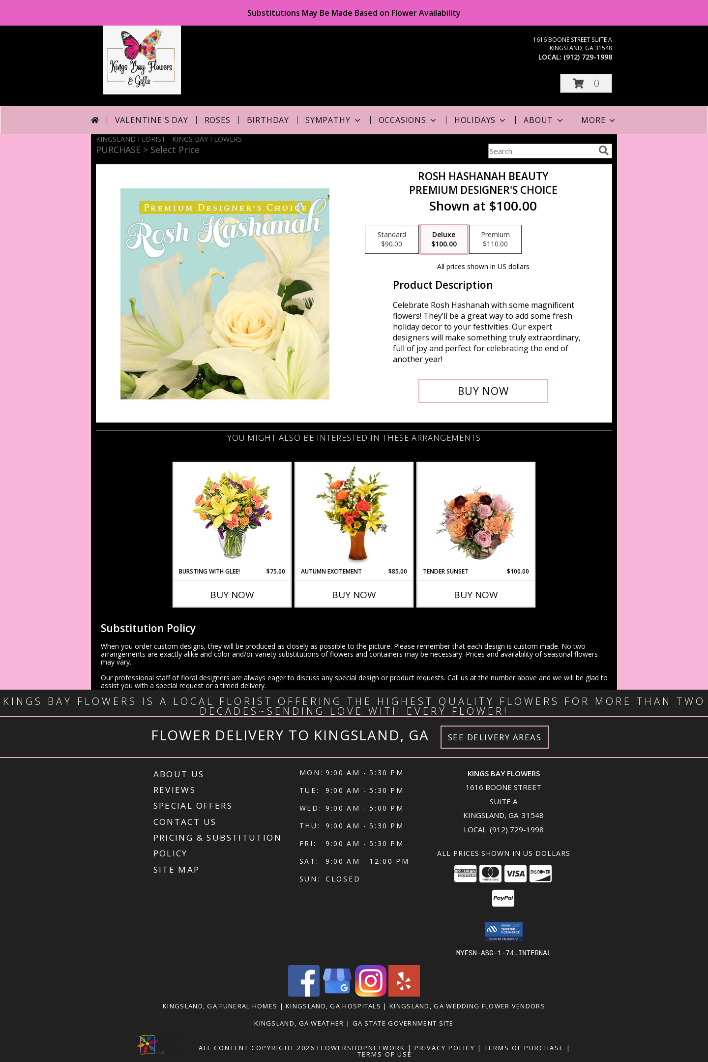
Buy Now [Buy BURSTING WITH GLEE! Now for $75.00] (232, 594)
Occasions (408, 120)
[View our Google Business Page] (337, 993)
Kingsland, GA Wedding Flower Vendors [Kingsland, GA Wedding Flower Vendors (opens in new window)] (467, 1005)
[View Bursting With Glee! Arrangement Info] (232, 515)
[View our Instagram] (370, 993)
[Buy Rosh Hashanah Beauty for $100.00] (483, 391)
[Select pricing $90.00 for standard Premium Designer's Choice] (391, 239)
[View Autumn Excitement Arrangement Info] (354, 515)
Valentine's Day (151, 120)
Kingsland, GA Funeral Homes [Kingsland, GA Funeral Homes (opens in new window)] (220, 1005)
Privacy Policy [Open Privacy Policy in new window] (444, 1047)
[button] (586, 83)
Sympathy (333, 120)
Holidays (480, 120)
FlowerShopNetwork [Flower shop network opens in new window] (361, 1047)
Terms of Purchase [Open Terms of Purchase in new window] (524, 1047)
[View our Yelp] (404, 993)
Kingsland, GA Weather (299, 1022)
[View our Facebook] (304, 993)
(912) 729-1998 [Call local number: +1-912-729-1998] (587, 56)
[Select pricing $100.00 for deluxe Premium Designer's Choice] (444, 239)
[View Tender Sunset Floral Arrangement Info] (476, 515)
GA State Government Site (403, 1022)
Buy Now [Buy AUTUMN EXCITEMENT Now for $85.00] (354, 594)
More (599, 120)
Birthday (268, 120)
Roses (218, 120)
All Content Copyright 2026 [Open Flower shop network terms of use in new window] (257, 1047)
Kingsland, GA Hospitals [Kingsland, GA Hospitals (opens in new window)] (333, 1005)
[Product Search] (541, 151)
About (544, 120)
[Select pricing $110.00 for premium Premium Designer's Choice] (495, 239)
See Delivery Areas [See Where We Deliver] (495, 737)
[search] (604, 150)
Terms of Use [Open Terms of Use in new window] (384, 1053)
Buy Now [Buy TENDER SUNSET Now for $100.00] (476, 594)
